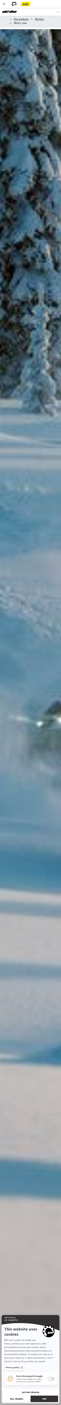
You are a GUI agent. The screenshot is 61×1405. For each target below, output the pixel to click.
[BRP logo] (14, 4)
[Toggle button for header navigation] (4, 4)
